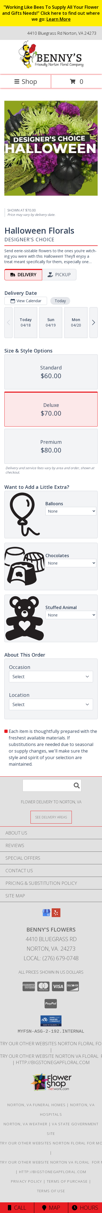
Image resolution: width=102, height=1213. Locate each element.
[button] (51, 1020)
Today (60, 300)
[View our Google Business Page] (46, 915)
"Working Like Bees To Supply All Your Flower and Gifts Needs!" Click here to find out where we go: (51, 13)
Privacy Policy (26, 1181)
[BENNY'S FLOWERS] (51, 67)
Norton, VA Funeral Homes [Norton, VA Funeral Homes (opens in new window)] (36, 1104)
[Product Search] (52, 785)
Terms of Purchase (67, 1181)
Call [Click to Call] (17, 1207)
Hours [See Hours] (85, 1207)
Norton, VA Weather (25, 1123)
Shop (25, 81)
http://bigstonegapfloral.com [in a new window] (53, 1062)
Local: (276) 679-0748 (51, 958)
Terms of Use (51, 1190)
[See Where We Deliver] (51, 817)
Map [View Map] (51, 1207)
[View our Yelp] (56, 915)
